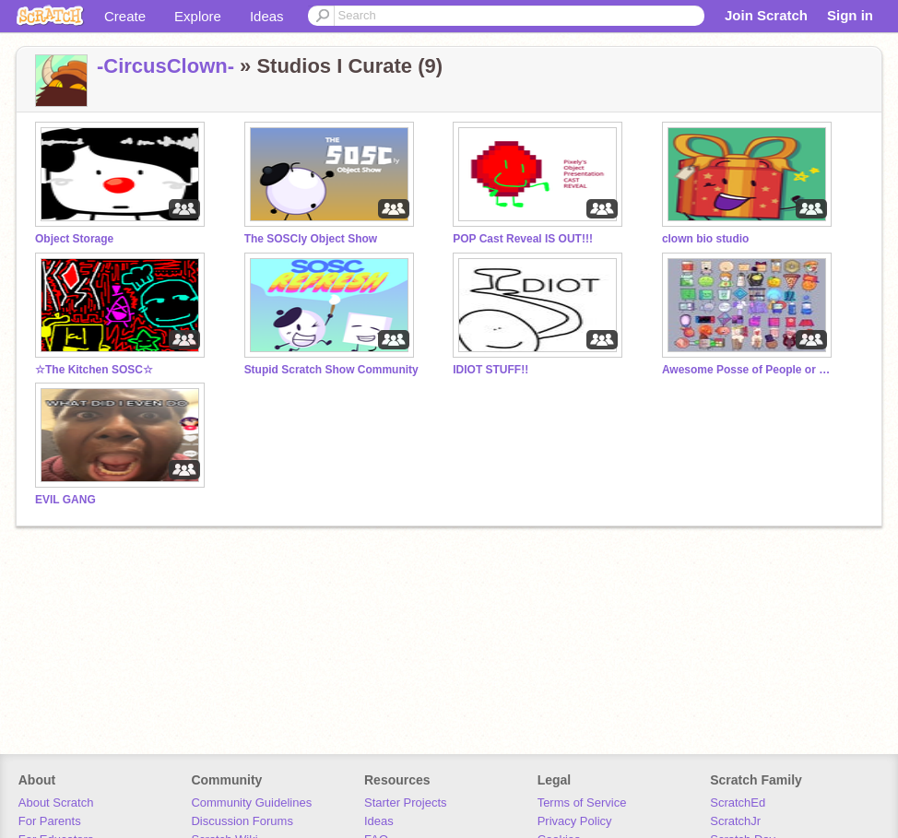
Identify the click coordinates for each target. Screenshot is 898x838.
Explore (197, 16)
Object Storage (74, 238)
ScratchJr (735, 821)
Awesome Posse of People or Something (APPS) (749, 369)
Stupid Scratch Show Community (331, 369)
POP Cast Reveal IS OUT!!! (523, 238)
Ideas (267, 16)
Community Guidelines (251, 802)
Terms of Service (582, 802)
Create (125, 16)
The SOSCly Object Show (311, 238)
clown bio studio (706, 238)
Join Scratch (766, 15)
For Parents (49, 821)
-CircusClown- (165, 65)
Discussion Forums (242, 821)
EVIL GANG (65, 499)
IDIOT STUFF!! (490, 369)
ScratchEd (737, 802)
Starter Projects (405, 802)
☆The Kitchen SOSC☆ (94, 369)
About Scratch (56, 802)
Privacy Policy (575, 821)
